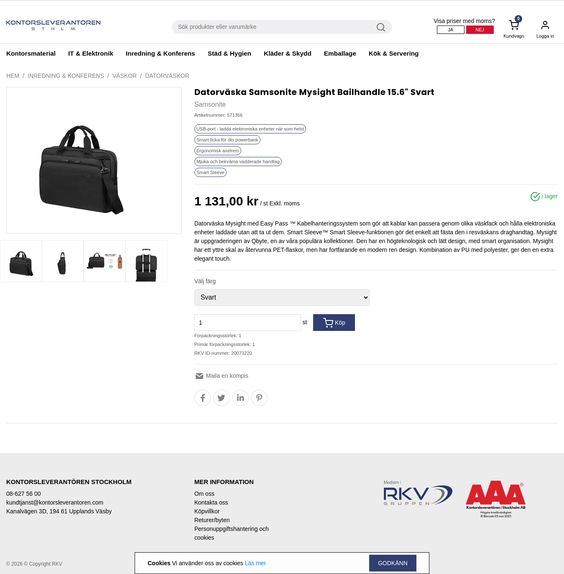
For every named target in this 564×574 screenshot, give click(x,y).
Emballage (340, 53)
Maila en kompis (221, 375)
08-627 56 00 (23, 493)
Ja (450, 29)
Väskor (124, 75)
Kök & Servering (394, 53)
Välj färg (205, 281)
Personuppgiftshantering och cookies (231, 533)
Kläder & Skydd (287, 53)
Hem (12, 75)
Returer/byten (212, 520)
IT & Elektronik (90, 53)
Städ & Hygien (229, 53)
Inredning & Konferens (160, 53)
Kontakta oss (211, 502)
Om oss (204, 493)
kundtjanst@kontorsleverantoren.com (54, 502)
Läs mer (255, 563)
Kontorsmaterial (31, 53)
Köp (334, 323)
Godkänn (393, 563)
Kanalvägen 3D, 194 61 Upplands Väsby (59, 511)
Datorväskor (167, 75)
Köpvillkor (207, 511)
